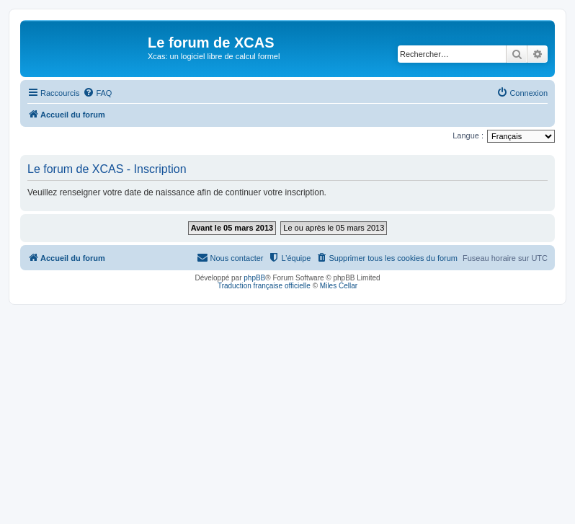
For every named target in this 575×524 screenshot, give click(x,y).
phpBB (254, 278)
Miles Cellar (338, 286)
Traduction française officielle (264, 286)
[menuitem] (97, 93)
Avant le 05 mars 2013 (232, 227)
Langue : (468, 135)
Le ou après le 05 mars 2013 (333, 227)
